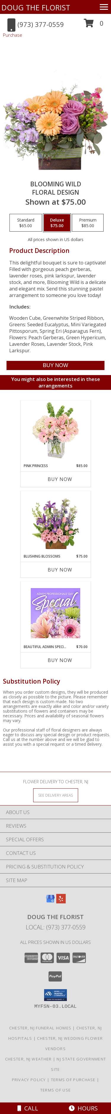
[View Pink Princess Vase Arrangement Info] (55, 432)
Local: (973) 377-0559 (56, 927)
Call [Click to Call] (27, 1108)
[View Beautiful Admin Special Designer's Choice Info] (55, 613)
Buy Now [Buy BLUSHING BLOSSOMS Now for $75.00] (60, 569)
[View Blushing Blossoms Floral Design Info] (55, 523)
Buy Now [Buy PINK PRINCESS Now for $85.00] (60, 479)
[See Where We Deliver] (55, 795)
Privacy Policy (29, 1079)
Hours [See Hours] (83, 1108)
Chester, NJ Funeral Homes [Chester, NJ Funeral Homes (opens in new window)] (40, 1028)
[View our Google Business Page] (50, 901)
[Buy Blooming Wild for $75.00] (55, 365)
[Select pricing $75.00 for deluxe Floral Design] (57, 222)
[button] (94, 25)
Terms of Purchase (73, 1079)
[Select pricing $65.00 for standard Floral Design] (26, 222)
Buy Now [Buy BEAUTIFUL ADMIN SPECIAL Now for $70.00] (60, 660)
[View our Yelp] (61, 901)
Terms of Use (55, 1090)
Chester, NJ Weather (28, 1059)
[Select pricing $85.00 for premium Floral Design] (87, 222)
